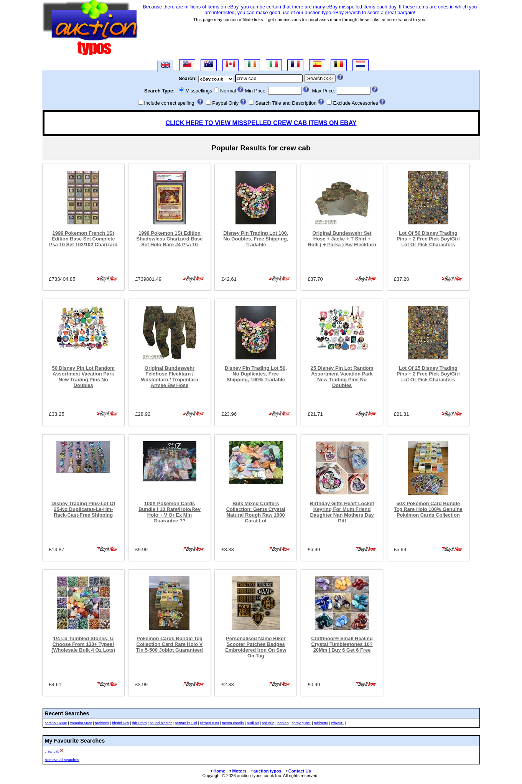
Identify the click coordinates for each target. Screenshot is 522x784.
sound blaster (161, 723)
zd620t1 (337, 723)
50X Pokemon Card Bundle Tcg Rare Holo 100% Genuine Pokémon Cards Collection (428, 509)
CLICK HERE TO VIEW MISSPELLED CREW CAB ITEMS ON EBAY (261, 123)
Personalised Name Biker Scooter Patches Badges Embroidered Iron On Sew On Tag (255, 647)
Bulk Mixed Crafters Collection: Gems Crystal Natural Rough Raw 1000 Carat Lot (255, 512)
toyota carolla (233, 723)
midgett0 (321, 723)
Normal (228, 91)
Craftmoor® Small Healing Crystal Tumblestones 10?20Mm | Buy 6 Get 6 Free (342, 644)
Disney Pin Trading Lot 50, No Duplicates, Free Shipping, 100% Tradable (256, 373)
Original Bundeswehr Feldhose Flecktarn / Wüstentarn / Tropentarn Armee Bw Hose (169, 376)
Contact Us (298, 771)
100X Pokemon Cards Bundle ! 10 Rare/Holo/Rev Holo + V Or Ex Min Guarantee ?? (169, 512)
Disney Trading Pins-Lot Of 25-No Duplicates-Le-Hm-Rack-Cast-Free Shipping (83, 509)
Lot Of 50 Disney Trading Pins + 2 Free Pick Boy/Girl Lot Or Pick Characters (428, 238)
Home (217, 771)
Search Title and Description (285, 103)
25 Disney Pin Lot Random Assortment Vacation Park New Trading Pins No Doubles (342, 376)
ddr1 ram (139, 723)
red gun (268, 723)
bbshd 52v (120, 723)
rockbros (102, 723)
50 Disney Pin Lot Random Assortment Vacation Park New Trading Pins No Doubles (83, 376)
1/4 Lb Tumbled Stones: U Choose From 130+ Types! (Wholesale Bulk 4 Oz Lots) (83, 644)
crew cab (52, 751)
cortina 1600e (56, 723)
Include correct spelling (169, 103)
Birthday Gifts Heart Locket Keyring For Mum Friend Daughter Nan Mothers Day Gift (342, 512)
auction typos (266, 771)
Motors (237, 771)
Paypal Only (225, 103)
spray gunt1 (301, 723)
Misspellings (198, 91)
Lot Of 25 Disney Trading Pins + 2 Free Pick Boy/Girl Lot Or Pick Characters (428, 373)
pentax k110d (186, 723)
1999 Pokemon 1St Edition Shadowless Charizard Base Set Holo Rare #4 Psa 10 (170, 238)
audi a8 (253, 723)
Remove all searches (62, 760)
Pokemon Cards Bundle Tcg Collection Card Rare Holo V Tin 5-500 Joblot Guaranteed (169, 644)
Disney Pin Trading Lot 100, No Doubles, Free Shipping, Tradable (255, 238)
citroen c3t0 (209, 723)
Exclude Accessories (355, 103)
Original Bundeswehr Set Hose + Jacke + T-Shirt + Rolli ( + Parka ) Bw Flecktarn (342, 238)
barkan (282, 723)
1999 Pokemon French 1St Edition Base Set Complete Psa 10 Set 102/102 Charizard (83, 238)
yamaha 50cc (81, 723)
